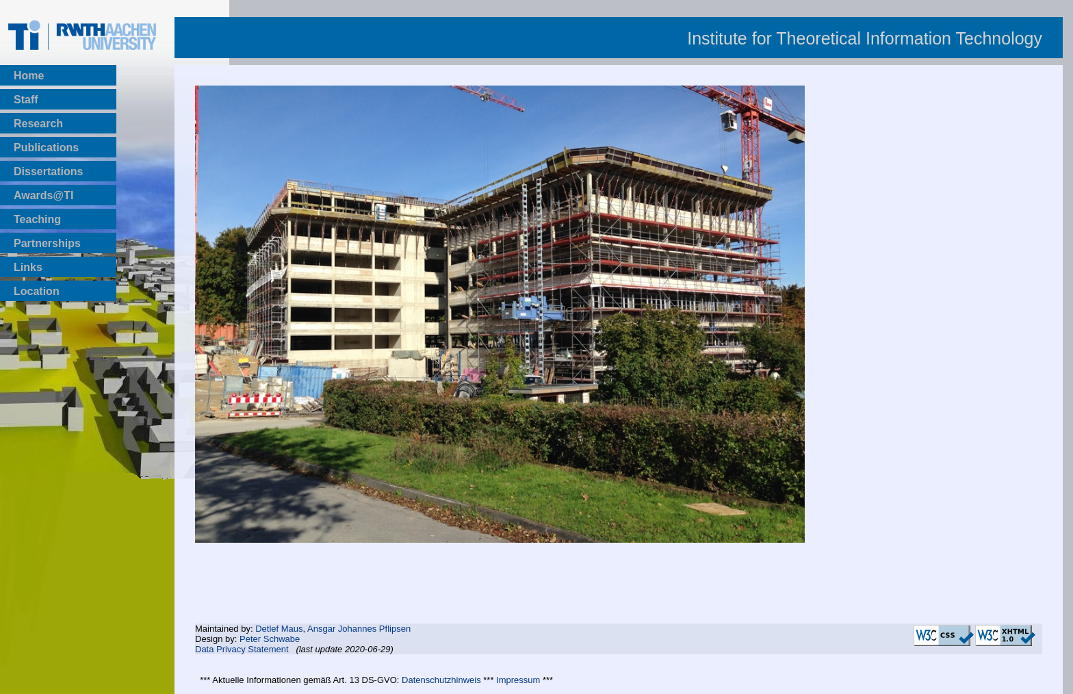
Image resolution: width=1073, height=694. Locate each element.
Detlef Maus (278, 629)
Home (29, 75)
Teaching (37, 219)
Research (38, 123)
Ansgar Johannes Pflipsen (359, 629)
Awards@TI (43, 195)
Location (37, 291)
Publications (46, 147)
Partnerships (47, 243)
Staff (26, 99)
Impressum (518, 680)
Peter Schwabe (270, 639)
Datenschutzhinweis (441, 680)
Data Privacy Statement (242, 649)
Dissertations (48, 171)
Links (28, 267)
